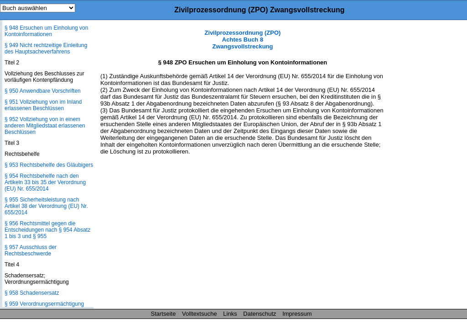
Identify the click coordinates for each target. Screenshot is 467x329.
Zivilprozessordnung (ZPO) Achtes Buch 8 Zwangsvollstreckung (243, 39)
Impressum (296, 313)
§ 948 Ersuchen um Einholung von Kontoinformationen (46, 31)
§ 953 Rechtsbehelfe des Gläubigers (49, 165)
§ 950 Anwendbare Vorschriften (43, 91)
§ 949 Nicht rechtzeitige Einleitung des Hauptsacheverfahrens (46, 48)
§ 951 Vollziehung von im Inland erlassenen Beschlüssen (43, 105)
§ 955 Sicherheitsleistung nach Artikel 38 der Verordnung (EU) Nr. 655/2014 (46, 206)
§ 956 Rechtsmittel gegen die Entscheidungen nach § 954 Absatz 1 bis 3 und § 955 (47, 229)
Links (230, 313)
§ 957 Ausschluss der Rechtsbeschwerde (31, 250)
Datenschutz (259, 313)
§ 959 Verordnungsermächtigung (44, 304)
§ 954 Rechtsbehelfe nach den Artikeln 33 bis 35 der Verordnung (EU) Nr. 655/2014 (45, 182)
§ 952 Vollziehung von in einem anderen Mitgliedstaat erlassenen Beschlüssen (45, 125)
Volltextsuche (199, 313)
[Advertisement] (421, 166)
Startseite (163, 313)
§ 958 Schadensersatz (32, 293)
